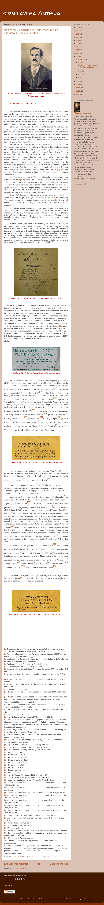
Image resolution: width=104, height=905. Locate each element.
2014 (78, 88)
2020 (78, 47)
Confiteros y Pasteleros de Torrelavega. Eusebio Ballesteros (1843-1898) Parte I (31, 31)
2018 (78, 53)
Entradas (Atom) (20, 869)
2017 (78, 56)
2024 (78, 34)
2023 (78, 37)
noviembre (82, 59)
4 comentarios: (47, 856)
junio (80, 71)
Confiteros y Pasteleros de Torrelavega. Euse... (87, 66)
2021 (78, 44)
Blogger (87, 899)
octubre (81, 62)
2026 (78, 28)
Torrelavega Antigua (30, 13)
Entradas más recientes (16, 864)
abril (80, 74)
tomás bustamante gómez (86, 113)
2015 (78, 85)
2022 (78, 40)
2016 (78, 81)
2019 (78, 50)
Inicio (39, 864)
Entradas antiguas (59, 864)
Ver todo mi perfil (80, 184)
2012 (78, 94)
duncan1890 (63, 899)
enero (80, 77)
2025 (78, 31)
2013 (78, 91)
